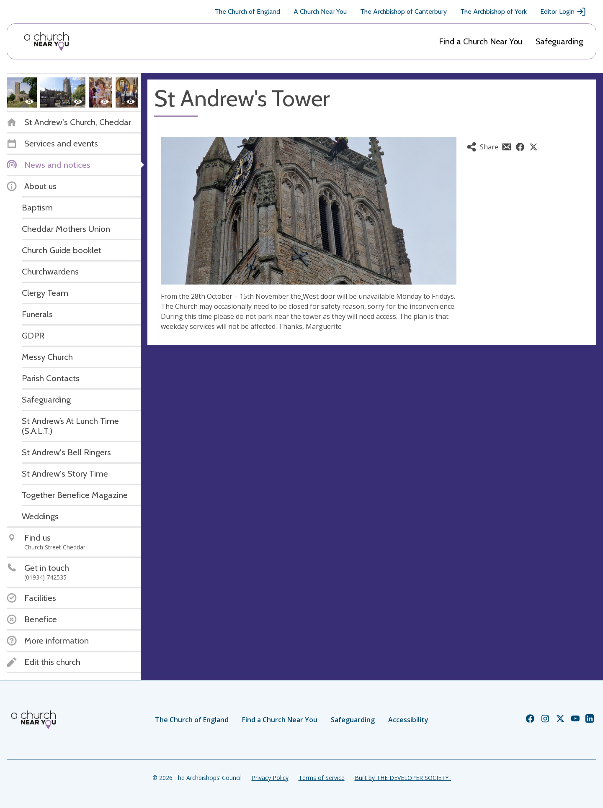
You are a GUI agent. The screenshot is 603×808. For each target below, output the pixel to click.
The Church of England (247, 11)
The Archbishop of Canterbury (403, 11)
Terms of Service (322, 778)
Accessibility (408, 719)
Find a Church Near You (480, 41)
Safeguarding (559, 41)
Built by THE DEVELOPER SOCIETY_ (403, 778)
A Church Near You (320, 11)
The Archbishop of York (493, 11)
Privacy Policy (270, 778)
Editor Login (563, 12)
